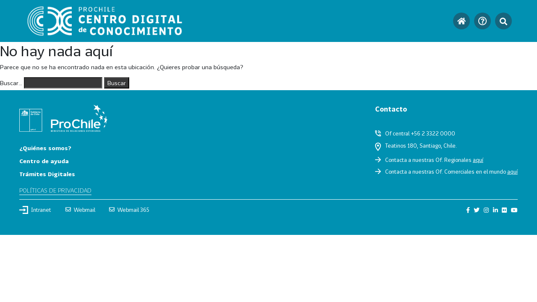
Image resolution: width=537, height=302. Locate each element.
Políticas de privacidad (55, 190)
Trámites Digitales (47, 173)
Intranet (35, 209)
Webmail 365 (129, 209)
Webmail (80, 209)
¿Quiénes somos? (45, 147)
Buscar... (11, 82)
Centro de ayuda (44, 160)
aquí (478, 159)
